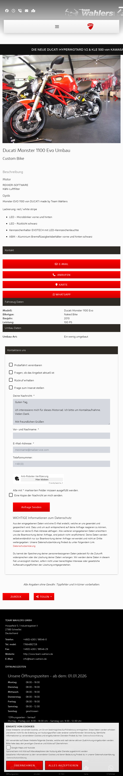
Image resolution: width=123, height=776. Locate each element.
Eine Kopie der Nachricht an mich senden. (38, 495)
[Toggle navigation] (57, 26)
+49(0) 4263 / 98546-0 (35, 639)
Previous (7, 99)
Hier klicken (42, 479)
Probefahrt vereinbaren (28, 365)
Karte (61, 284)
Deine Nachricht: (24, 395)
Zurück (15, 596)
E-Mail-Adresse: (23, 443)
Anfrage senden (31, 507)
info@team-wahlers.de (35, 658)
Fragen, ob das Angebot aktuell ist (34, 372)
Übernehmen (24, 765)
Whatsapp (61, 294)
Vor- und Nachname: (26, 429)
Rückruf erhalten (24, 380)
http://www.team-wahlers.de (38, 653)
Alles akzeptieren (63, 765)
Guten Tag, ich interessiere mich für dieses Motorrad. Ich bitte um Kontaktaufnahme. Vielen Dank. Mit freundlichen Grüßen (61, 412)
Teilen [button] (43, 596)
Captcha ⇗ (56, 483)
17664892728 (30, 644)
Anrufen (61, 274)
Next (116, 99)
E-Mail (61, 264)
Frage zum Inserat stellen (29, 387)
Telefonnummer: (23, 457)
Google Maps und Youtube (23, 747)
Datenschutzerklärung (24, 545)
